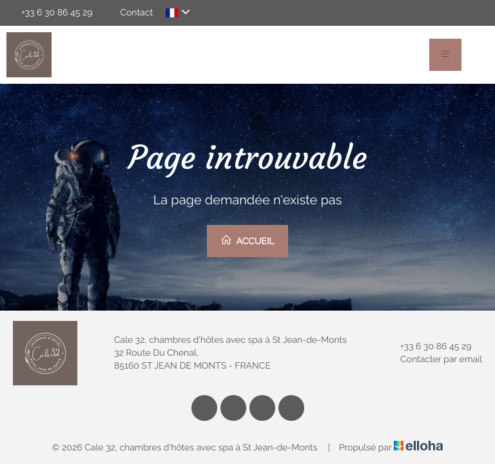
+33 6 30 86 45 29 (428, 347)
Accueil (247, 240)
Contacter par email (433, 359)
